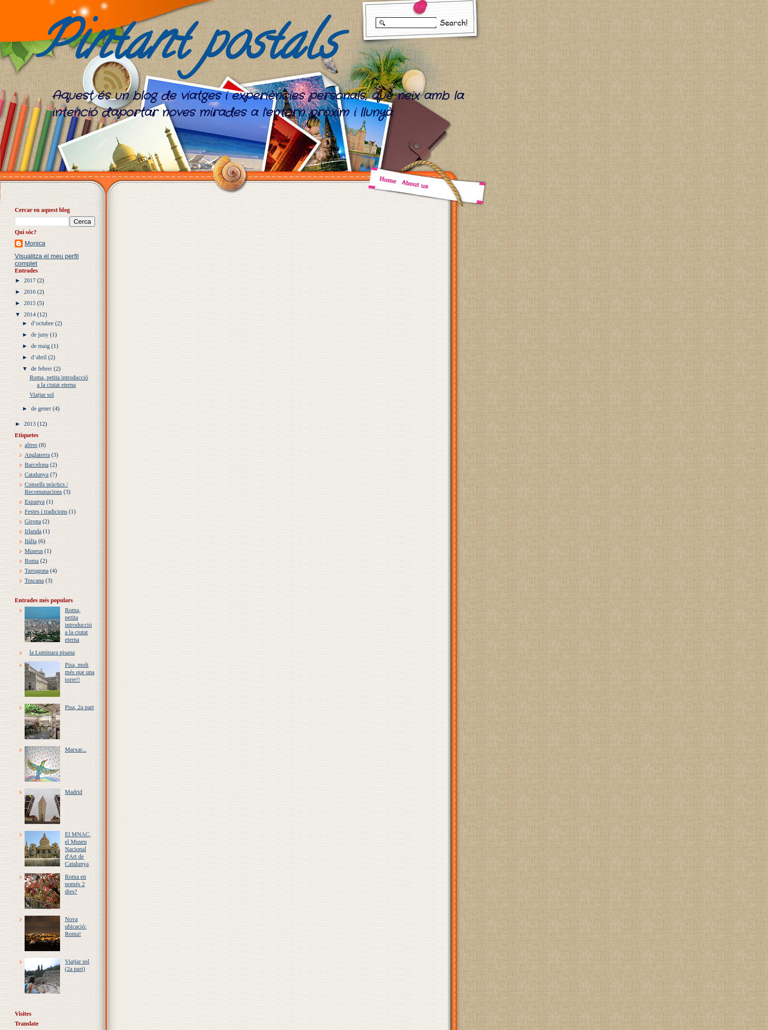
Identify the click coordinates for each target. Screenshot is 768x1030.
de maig (40, 346)
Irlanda (33, 531)
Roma (32, 560)
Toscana (34, 580)
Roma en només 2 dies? (75, 884)
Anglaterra (37, 454)
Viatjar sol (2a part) (77, 965)
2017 (30, 280)
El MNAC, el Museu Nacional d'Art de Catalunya (78, 849)
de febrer (41, 368)
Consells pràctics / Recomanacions (46, 488)
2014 (30, 314)
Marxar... (76, 749)
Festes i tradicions (46, 511)
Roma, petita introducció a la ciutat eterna (59, 381)
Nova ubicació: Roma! (76, 926)
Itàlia (31, 541)
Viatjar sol (42, 394)
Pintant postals (186, 47)
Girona (33, 521)
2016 (30, 291)
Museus (34, 551)
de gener (41, 408)
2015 (30, 303)
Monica (35, 243)
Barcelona (37, 464)
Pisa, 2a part (79, 707)
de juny (40, 334)
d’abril (39, 357)
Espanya (35, 501)
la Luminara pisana (52, 652)
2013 (30, 423)
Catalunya (37, 474)
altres (31, 445)
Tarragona (36, 570)
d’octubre (42, 323)
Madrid (73, 792)
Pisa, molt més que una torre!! (80, 672)
